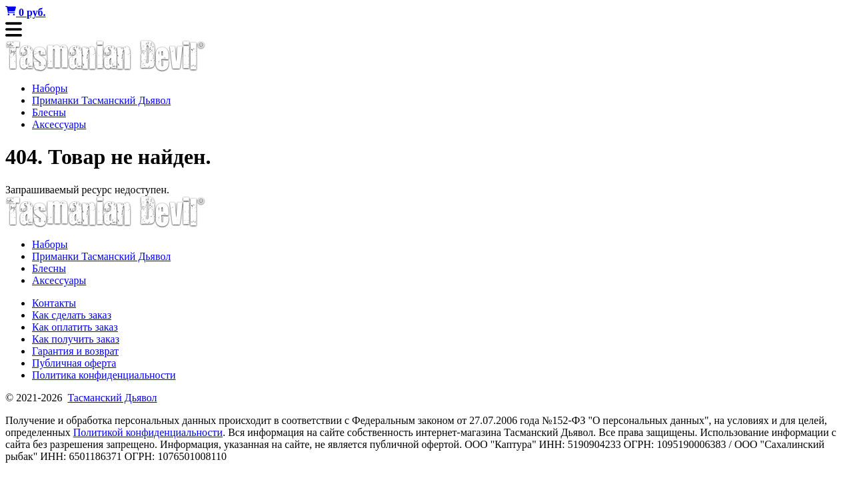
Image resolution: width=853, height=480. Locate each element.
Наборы (50, 88)
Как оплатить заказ (75, 327)
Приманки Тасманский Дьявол (101, 100)
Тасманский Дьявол (112, 397)
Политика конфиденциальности (104, 375)
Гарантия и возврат (75, 351)
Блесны (49, 112)
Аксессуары (59, 124)
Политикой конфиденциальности (148, 432)
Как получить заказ (75, 339)
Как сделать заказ (71, 315)
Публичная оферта (74, 363)
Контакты (54, 303)
